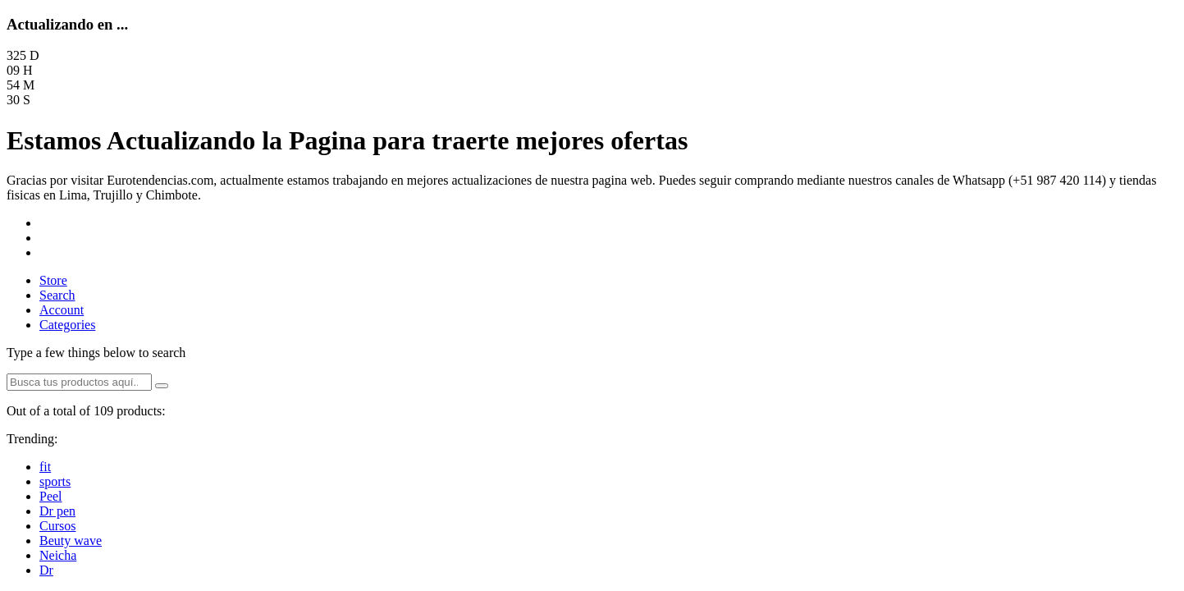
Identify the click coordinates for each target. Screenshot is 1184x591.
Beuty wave (70, 540)
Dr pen (57, 511)
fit (45, 467)
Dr (46, 570)
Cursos (57, 526)
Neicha (57, 555)
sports (55, 481)
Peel (50, 496)
